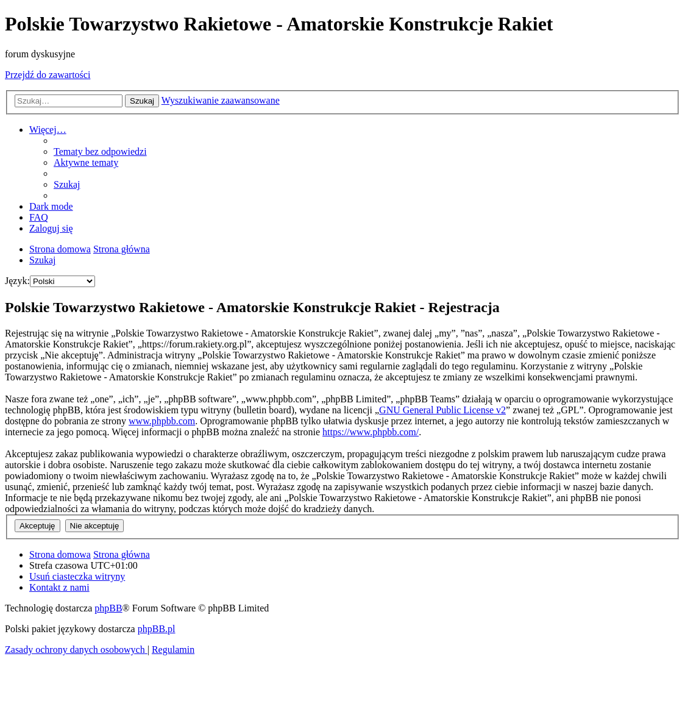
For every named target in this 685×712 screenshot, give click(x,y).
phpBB (108, 608)
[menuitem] (100, 151)
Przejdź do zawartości (47, 74)
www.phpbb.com (162, 421)
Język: (17, 281)
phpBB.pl (157, 629)
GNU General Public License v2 (442, 410)
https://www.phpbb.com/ (370, 432)
